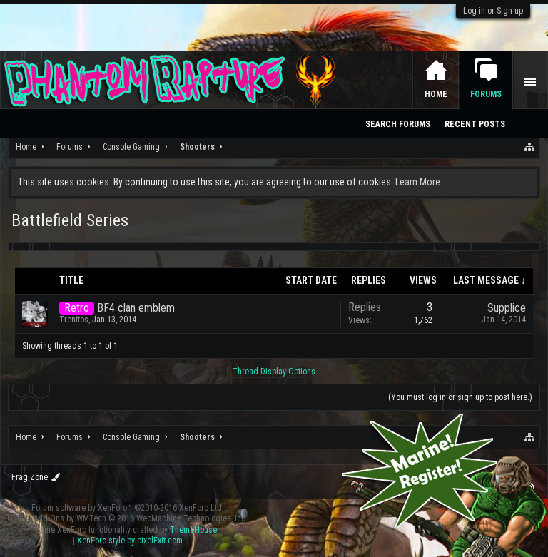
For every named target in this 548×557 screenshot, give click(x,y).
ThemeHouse (193, 530)
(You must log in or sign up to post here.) (460, 397)
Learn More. (418, 182)
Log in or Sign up (493, 11)
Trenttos (73, 320)
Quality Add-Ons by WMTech (127, 518)
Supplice (506, 308)
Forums (486, 94)
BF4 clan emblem (136, 308)
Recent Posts (475, 124)
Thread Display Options (274, 372)
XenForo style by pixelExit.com (130, 541)
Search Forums (397, 124)
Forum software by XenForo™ (127, 508)
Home (436, 94)
